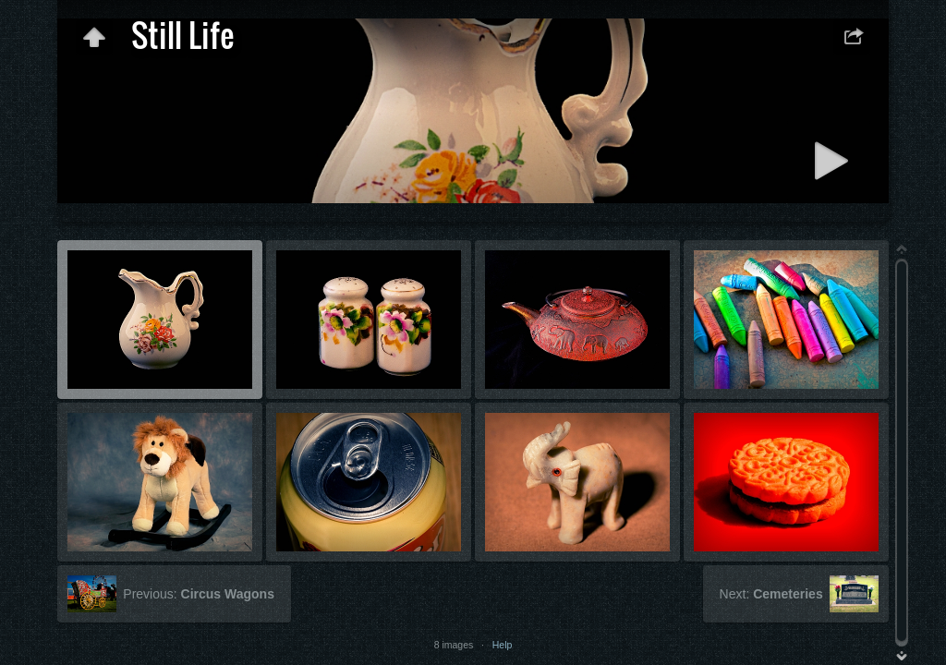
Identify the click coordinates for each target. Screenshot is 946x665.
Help (502, 644)
